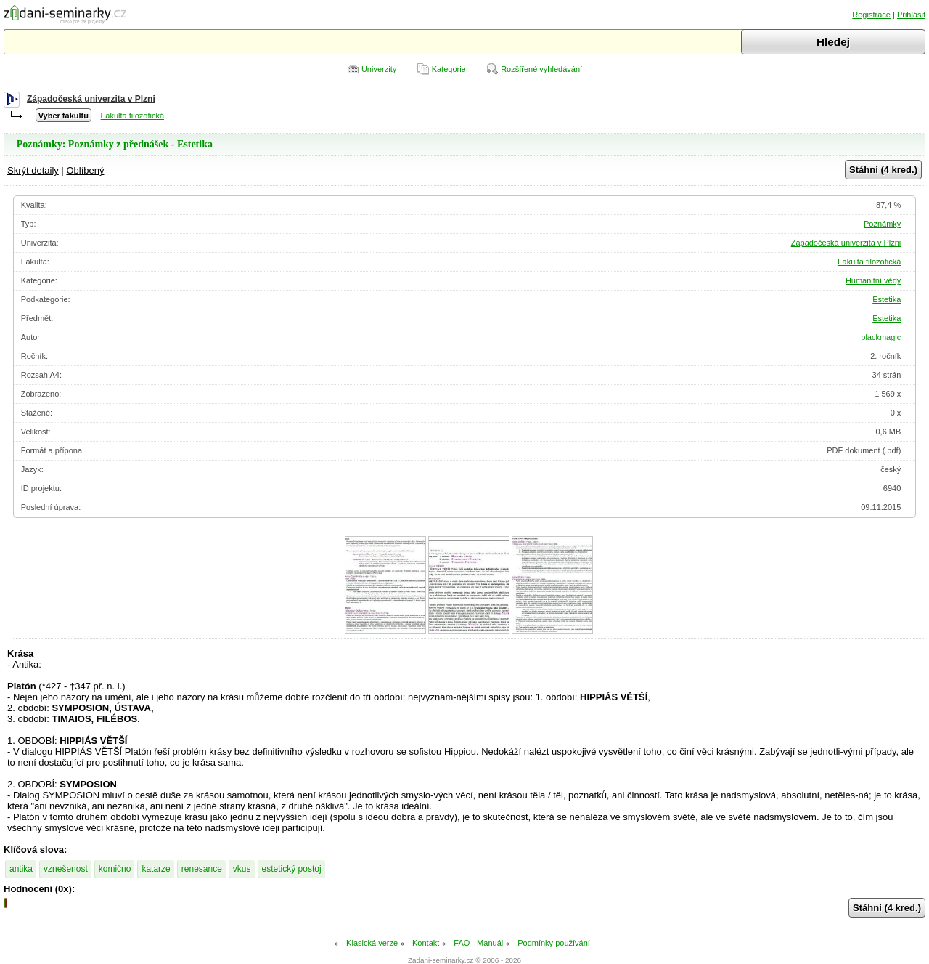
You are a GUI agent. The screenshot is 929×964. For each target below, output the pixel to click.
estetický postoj (292, 869)
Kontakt (425, 943)
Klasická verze (372, 943)
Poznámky (882, 223)
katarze (156, 869)
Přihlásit (911, 14)
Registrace (871, 14)
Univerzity (378, 69)
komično (115, 869)
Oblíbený (85, 170)
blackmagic (881, 337)
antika (21, 869)
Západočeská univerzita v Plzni (91, 99)
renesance (201, 869)
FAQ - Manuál (478, 943)
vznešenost (66, 869)
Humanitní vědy (873, 280)
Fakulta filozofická (132, 115)
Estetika (886, 299)
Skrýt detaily (33, 170)
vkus (242, 869)
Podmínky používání (553, 943)
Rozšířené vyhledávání (541, 69)
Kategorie (449, 69)
